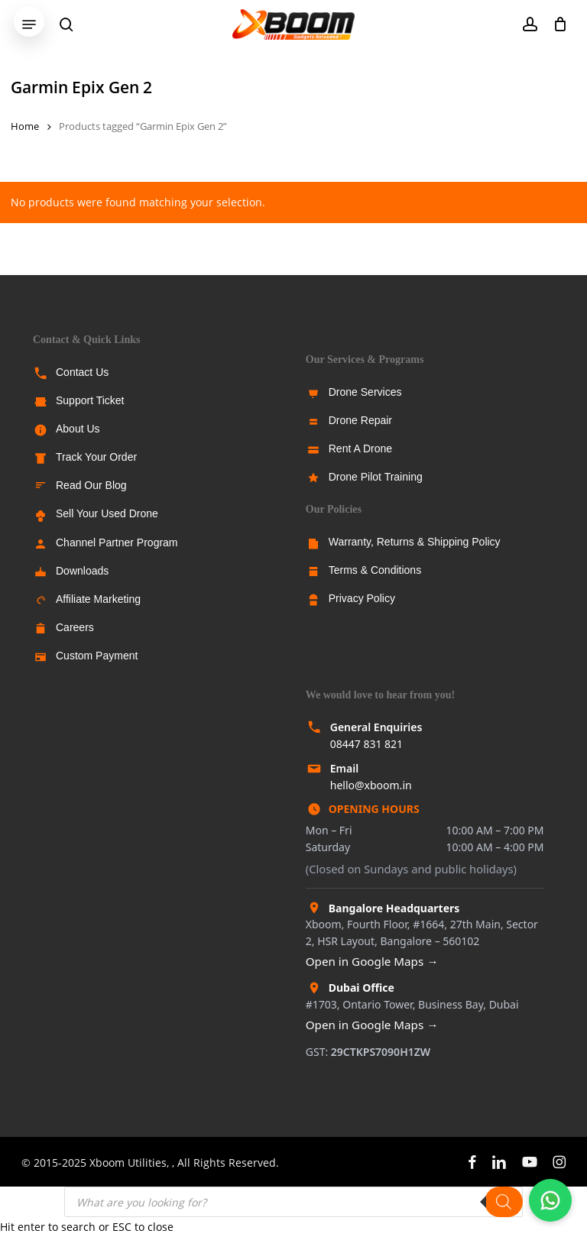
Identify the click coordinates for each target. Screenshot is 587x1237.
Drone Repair (360, 420)
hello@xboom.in (371, 785)
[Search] (504, 1202)
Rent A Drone (360, 448)
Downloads (82, 571)
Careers (75, 627)
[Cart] (556, 24)
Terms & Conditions (375, 570)
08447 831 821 (366, 744)
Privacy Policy (362, 598)
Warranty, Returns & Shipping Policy (415, 542)
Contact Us (82, 372)
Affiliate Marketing (98, 599)
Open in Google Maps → (372, 961)
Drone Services (365, 392)
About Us (78, 429)
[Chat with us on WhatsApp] (550, 1200)
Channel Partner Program (117, 542)
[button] (29, 24)
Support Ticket (90, 400)
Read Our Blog (91, 485)
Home (25, 126)
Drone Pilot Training (376, 477)
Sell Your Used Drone (107, 513)
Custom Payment (97, 655)
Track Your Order (96, 457)
